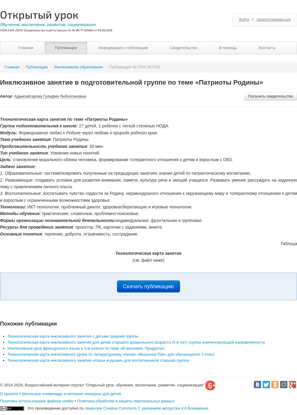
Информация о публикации (123, 47)
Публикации (66, 47)
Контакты (267, 47)
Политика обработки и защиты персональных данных (126, 401)
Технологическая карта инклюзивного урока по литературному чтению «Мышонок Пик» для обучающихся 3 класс (111, 354)
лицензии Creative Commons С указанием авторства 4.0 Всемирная (146, 408)
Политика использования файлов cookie (37, 401)
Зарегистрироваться (274, 19)
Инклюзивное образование (78, 67)
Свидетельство (183, 47)
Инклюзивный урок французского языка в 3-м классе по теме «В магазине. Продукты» (86, 348)
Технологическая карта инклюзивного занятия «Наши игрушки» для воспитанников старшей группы (98, 360)
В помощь (228, 47)
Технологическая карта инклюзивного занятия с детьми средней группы (73, 336)
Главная (25, 47)
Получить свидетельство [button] (270, 96)
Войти (244, 19)
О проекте (9, 394)
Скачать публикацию (148, 286)
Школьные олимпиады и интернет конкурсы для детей (71, 394)
